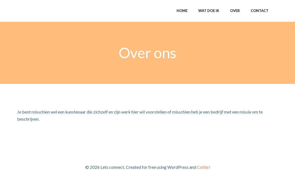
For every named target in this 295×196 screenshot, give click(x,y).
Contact (259, 10)
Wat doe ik (208, 10)
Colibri (203, 167)
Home (182, 10)
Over (235, 10)
